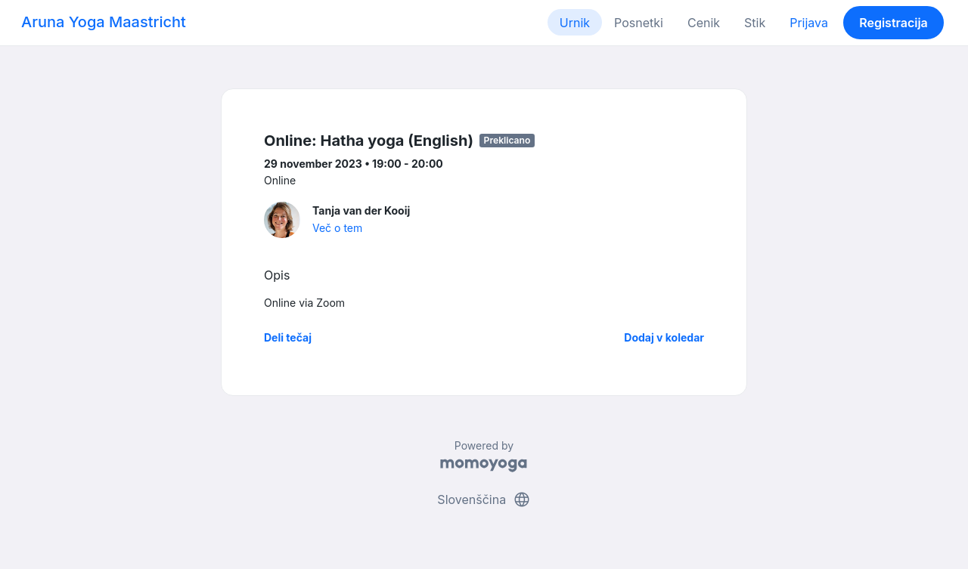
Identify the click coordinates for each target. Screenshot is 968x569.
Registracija (893, 22)
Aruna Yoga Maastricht (103, 22)
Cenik (703, 22)
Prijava (809, 22)
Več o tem (337, 227)
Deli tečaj (288, 337)
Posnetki (638, 22)
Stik (754, 22)
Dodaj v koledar (664, 337)
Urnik (575, 22)
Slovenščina (483, 499)
